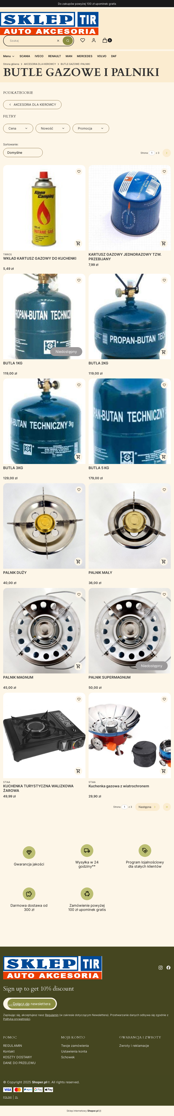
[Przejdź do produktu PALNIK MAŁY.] (130, 526)
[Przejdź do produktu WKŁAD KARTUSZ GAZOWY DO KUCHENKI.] (44, 208)
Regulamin (52, 1015)
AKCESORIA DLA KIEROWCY (40, 63)
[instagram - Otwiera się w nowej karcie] (160, 967)
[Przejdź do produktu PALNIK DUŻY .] (44, 526)
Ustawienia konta (74, 1051)
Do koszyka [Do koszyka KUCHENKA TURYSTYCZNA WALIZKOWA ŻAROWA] (78, 771)
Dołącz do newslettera (31, 1004)
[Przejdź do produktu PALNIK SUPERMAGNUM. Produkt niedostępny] (130, 630)
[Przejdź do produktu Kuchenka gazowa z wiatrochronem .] (130, 735)
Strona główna (11, 63)
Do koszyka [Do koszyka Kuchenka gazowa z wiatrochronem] (164, 771)
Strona (144, 152)
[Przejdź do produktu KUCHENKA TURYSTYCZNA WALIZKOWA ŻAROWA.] (44, 735)
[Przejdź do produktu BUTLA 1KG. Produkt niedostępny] (44, 316)
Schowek (68, 1057)
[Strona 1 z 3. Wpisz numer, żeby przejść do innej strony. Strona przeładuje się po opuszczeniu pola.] (152, 153)
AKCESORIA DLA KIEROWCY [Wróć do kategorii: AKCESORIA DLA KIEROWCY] (32, 105)
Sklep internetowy (82, 1110)
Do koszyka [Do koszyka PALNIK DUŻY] (78, 562)
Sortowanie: (10, 144)
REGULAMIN (12, 1046)
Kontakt (9, 1051)
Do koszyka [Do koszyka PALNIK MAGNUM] (78, 666)
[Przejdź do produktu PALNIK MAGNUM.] (44, 630)
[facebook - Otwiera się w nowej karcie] (168, 967)
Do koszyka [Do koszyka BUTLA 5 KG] (164, 457)
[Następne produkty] (147, 807)
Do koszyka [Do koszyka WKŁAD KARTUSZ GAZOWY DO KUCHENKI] (78, 243)
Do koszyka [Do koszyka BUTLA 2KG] (164, 352)
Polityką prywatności (16, 1019)
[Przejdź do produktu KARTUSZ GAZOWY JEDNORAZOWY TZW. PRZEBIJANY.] (130, 208)
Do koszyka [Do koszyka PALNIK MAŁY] (164, 562)
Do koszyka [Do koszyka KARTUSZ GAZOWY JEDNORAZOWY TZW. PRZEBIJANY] (164, 243)
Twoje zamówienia (75, 1046)
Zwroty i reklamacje (134, 1046)
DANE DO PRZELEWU (19, 1063)
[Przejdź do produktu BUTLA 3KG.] (44, 421)
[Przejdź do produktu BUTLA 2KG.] (130, 316)
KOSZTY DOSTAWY (17, 1057)
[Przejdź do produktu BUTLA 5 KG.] (130, 421)
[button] (68, 40)
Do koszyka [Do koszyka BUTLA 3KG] (78, 457)
